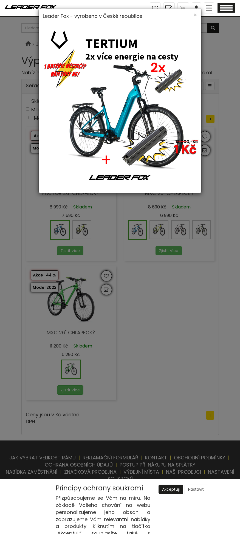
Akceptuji (171, 489)
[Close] (195, 15)
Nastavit (196, 489)
